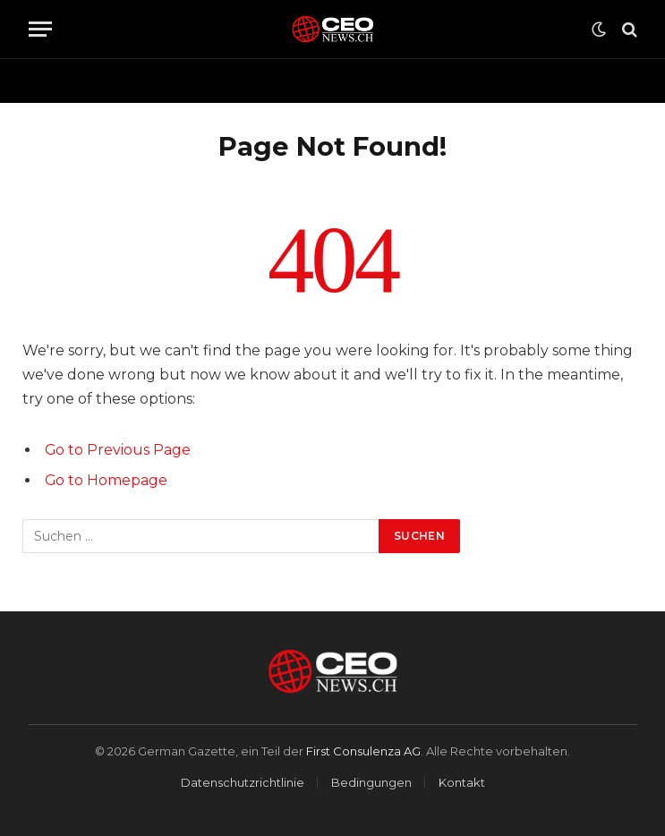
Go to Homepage (106, 480)
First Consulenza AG (363, 751)
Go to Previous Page (118, 449)
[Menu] (40, 29)
